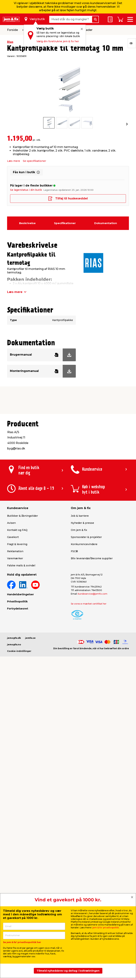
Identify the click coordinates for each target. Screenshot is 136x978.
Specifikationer (65, 223)
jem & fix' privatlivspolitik (106, 927)
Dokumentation (105, 223)
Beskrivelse (27, 223)
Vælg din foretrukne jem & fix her (57, 41)
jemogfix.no (14, 644)
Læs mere (13, 161)
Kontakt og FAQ (17, 530)
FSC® (74, 551)
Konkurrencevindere (84, 544)
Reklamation (15, 551)
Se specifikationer (34, 161)
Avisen (11, 522)
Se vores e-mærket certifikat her (88, 603)
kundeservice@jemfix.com (92, 593)
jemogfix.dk (14, 638)
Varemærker (15, 558)
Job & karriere (80, 515)
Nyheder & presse (82, 522)
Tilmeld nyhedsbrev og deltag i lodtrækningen (68, 970)
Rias (10, 42)
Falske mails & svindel (21, 565)
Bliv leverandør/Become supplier (92, 558)
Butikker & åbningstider (22, 515)
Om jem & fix (79, 530)
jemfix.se (30, 638)
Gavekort (13, 537)
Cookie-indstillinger (19, 651)
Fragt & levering (17, 544)
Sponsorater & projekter (86, 537)
